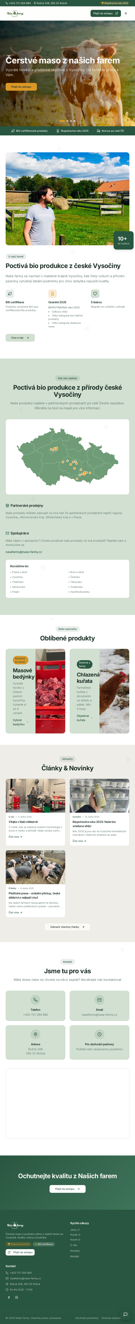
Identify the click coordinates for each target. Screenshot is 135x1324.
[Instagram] (16, 1297)
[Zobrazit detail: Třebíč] (74, 468)
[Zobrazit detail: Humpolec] (63, 462)
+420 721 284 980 (19, 1272)
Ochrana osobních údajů (115, 1317)
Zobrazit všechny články (67, 926)
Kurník (75, 1234)
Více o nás (20, 337)
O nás (73, 1245)
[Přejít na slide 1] (62, 121)
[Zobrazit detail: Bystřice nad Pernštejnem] (76, 463)
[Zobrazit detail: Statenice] (51, 449)
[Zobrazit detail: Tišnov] (81, 470)
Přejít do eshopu (105, 13)
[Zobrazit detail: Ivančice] (80, 475)
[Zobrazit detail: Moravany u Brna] (84, 474)
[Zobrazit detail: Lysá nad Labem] (57, 448)
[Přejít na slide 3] (71, 121)
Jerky (75, 1229)
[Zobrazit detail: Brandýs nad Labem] (54, 448)
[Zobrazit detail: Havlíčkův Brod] (67, 461)
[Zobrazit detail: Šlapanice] (86, 472)
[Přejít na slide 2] (67, 121)
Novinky (75, 1250)
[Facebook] (9, 1297)
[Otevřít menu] (125, 13)
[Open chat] (125, 1314)
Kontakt (74, 1256)
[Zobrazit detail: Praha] (53, 450)
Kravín (75, 1239)
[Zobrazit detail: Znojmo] (77, 479)
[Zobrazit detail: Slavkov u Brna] (90, 473)
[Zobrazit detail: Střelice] (82, 474)
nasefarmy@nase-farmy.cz (24, 552)
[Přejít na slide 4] (74, 121)
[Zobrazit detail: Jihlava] (70, 464)
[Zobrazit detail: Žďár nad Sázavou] (73, 462)
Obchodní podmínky (87, 1317)
